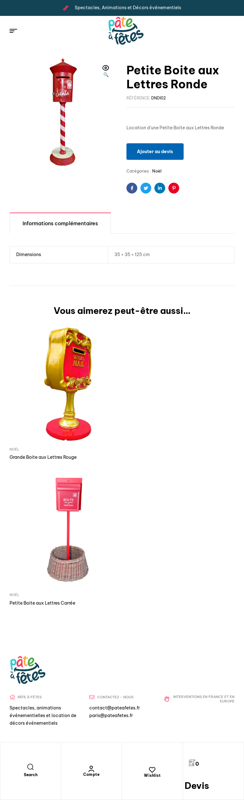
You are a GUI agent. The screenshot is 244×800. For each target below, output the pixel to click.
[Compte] (91, 769)
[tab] (60, 223)
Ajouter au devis (155, 151)
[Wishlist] (152, 770)
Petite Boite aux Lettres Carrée (160, 448)
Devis (197, 785)
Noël (156, 170)
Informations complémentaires (60, 223)
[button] (106, 72)
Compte (91, 774)
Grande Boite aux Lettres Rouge (43, 448)
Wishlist (152, 775)
